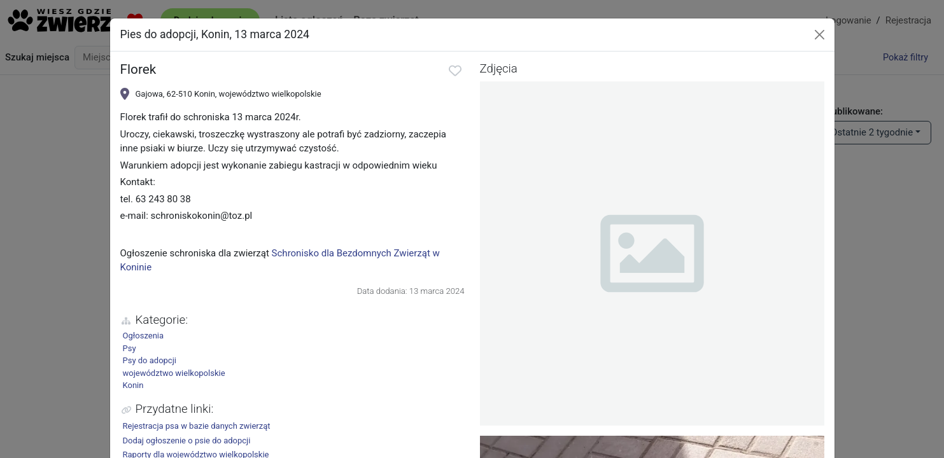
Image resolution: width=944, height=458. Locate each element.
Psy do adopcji (149, 360)
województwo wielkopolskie (174, 373)
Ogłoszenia (143, 335)
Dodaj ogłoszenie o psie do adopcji (187, 440)
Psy (129, 348)
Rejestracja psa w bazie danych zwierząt (197, 426)
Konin (133, 385)
